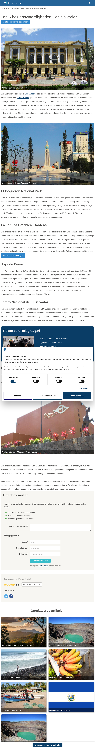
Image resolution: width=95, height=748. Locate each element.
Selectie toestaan (48, 396)
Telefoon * (23, 554)
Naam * (25, 542)
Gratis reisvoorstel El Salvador (47, 745)
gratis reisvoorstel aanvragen (15, 22)
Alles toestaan (77, 396)
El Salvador (30, 94)
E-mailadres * (22, 548)
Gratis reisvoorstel (40, 561)
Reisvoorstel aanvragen (13, 255)
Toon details (83, 389)
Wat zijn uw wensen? (18, 526)
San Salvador (23, 98)
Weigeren (18, 396)
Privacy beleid (43, 566)
